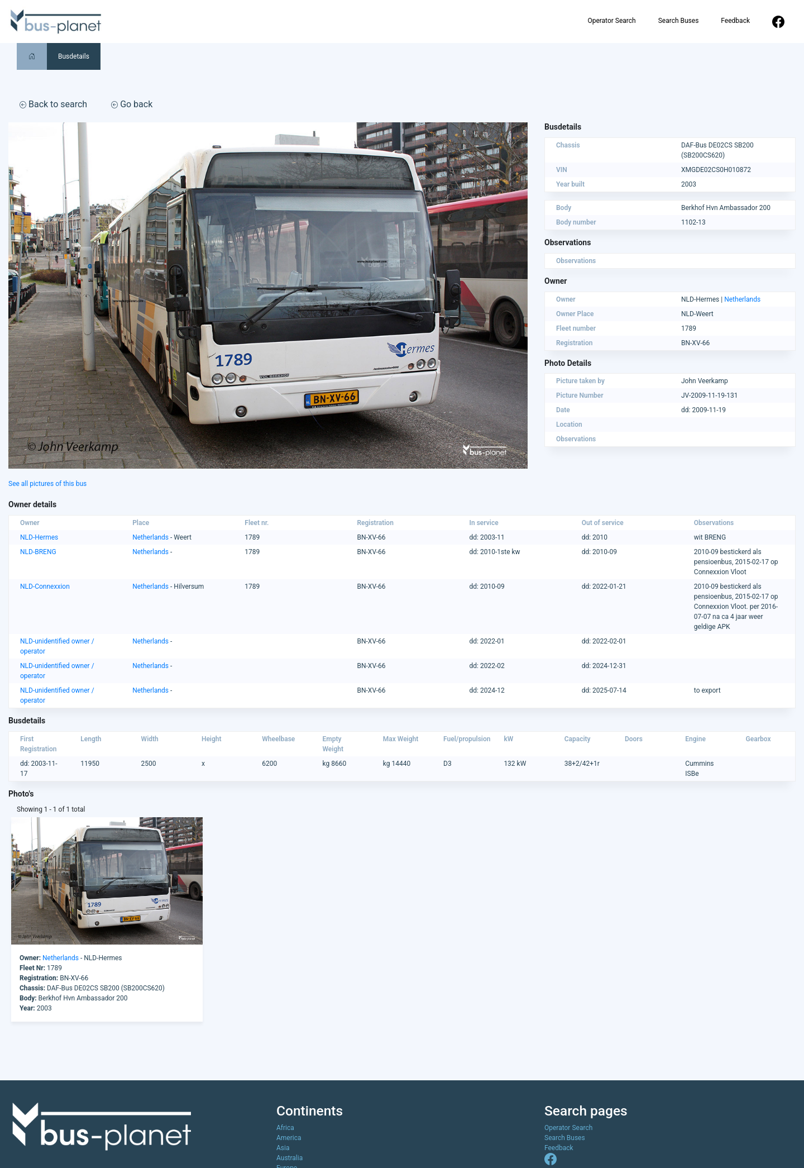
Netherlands (742, 299)
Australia (289, 1158)
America (289, 1138)
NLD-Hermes (39, 537)
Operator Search (611, 21)
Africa (285, 1128)
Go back (131, 104)
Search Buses (678, 21)
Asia (282, 1148)
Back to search (53, 104)
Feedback (735, 21)
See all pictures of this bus (47, 484)
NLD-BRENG (38, 552)
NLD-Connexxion (45, 586)
